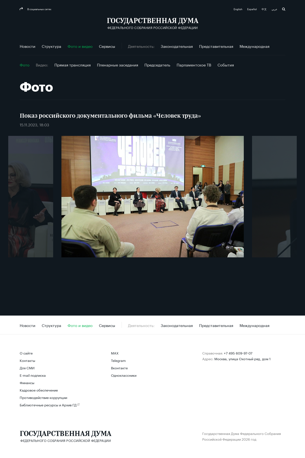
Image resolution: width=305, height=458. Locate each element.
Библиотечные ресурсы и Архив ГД (48, 404)
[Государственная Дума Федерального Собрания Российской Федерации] (152, 23)
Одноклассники (123, 375)
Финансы (27, 382)
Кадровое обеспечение (39, 389)
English (238, 9)
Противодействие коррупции (43, 397)
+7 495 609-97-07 (238, 352)
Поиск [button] (283, 9)
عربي (275, 9)
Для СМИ (27, 367)
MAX (115, 352)
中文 (264, 9)
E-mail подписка (33, 375)
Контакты (27, 360)
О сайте (26, 352)
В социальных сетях (39, 9)
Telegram (118, 360)
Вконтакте (119, 367)
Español (252, 9)
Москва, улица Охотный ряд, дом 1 (242, 358)
